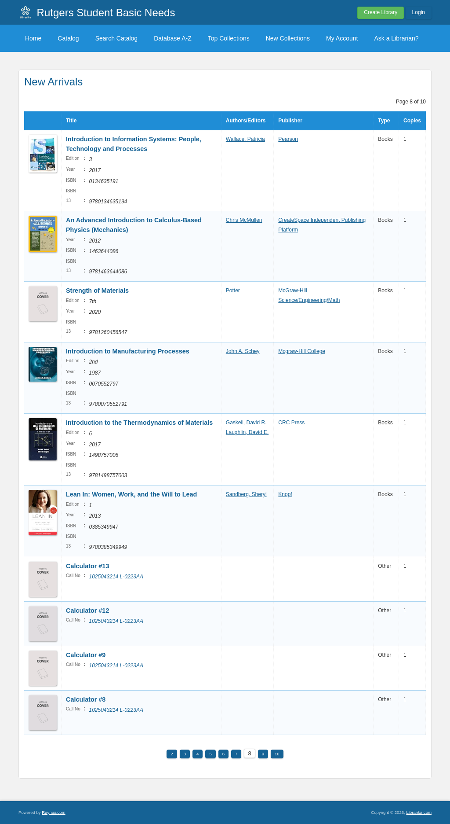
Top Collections (229, 38)
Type (384, 121)
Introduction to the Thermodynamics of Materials (139, 422)
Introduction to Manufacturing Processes (127, 351)
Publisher (290, 121)
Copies (412, 121)
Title (71, 121)
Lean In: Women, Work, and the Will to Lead (131, 494)
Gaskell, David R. (246, 422)
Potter (233, 290)
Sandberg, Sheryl (246, 494)
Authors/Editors (246, 121)
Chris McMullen (244, 220)
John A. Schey (243, 351)
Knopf (285, 494)
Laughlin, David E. (247, 432)
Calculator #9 (85, 654)
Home (33, 38)
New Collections (288, 38)
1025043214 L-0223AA (116, 577)
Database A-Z (173, 38)
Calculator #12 (87, 610)
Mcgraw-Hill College (301, 351)
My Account (342, 38)
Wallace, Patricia (245, 139)
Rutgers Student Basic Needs (106, 12)
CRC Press (291, 422)
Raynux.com (53, 812)
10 (277, 753)
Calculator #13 (87, 566)
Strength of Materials (97, 290)
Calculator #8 (85, 699)
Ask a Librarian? (396, 38)
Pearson (288, 139)
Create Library (380, 12)
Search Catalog (116, 38)
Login (418, 12)
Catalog (68, 38)
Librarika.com (419, 812)
